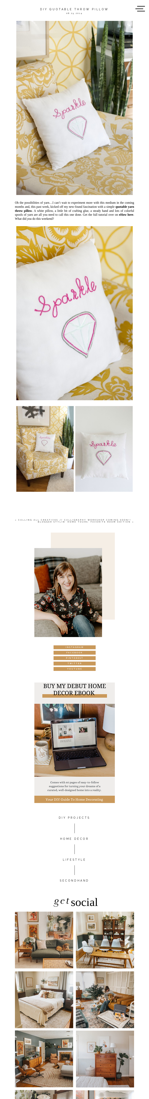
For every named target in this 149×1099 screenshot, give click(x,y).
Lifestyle (74, 859)
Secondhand (74, 880)
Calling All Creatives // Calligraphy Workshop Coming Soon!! (74, 520)
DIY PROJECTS (74, 817)
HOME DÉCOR (74, 838)
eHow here (126, 214)
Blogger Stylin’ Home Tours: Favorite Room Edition (84, 522)
